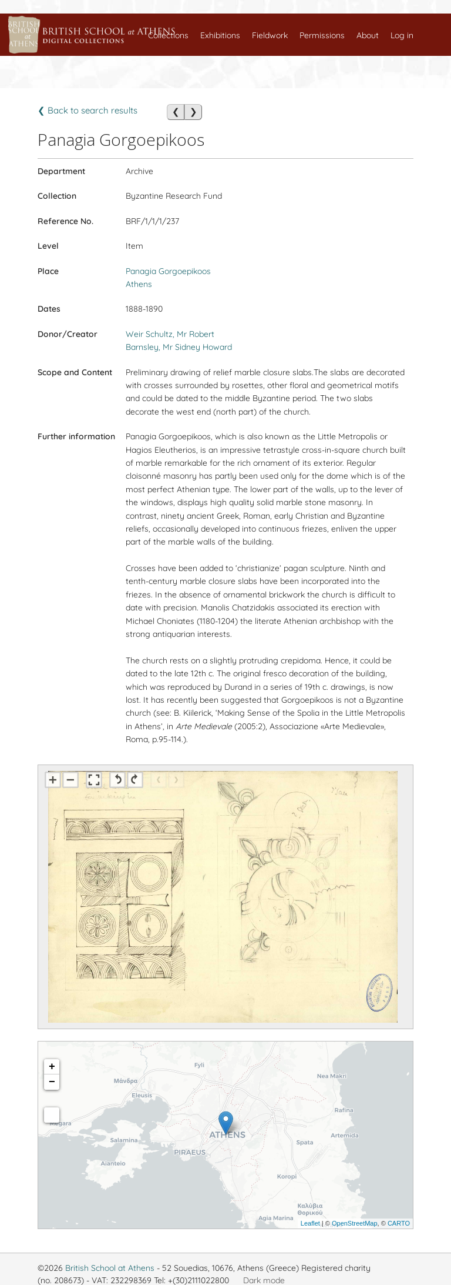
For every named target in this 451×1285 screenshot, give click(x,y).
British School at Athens (109, 1268)
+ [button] (52, 1067)
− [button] (52, 1082)
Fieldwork (270, 35)
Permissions (322, 35)
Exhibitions (220, 35)
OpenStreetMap (355, 1223)
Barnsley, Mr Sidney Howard (179, 347)
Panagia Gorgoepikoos (168, 271)
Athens (139, 284)
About (367, 35)
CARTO (399, 1223)
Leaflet (310, 1223)
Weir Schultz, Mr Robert (170, 334)
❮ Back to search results (87, 110)
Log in (402, 35)
